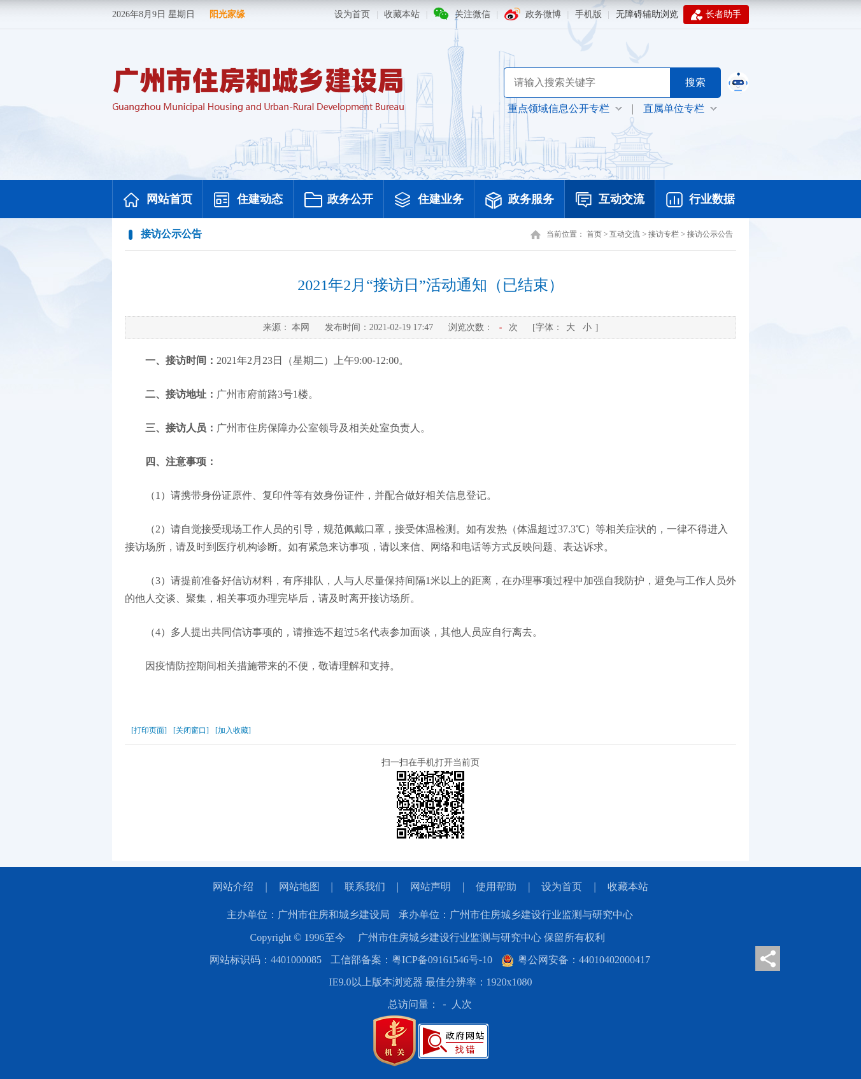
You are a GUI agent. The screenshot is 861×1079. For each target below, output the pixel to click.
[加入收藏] (233, 730)
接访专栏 (663, 234)
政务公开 (338, 200)
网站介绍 (233, 886)
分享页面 (767, 958)
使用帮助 (496, 886)
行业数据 (700, 200)
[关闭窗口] (191, 730)
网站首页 (158, 200)
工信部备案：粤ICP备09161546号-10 (411, 959)
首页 (594, 234)
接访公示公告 (710, 234)
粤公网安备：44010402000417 (575, 959)
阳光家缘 (227, 14)
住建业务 (429, 200)
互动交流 (610, 200)
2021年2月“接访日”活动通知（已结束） (430, 285)
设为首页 (352, 14)
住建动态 (248, 200)
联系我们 (365, 886)
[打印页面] (149, 730)
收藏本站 (402, 14)
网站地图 (299, 886)
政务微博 (543, 14)
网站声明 (430, 886)
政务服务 (519, 200)
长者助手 (716, 14)
